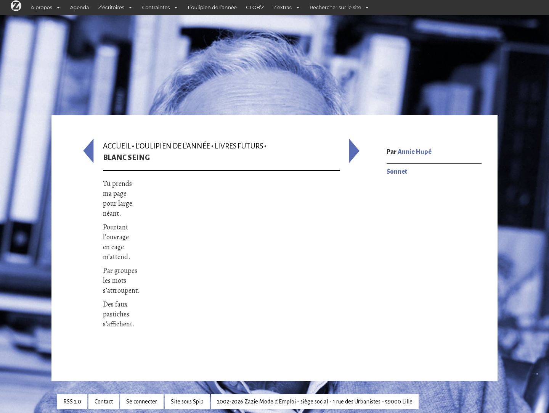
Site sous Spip (187, 401)
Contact (104, 401)
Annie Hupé (415, 151)
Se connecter (141, 401)
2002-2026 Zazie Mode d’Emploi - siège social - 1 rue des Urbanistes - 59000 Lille (315, 401)
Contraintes (156, 7)
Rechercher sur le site (335, 7)
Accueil (117, 146)
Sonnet (397, 171)
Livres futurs (239, 146)
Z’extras (282, 7)
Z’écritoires (111, 7)
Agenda (79, 7)
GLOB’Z (255, 7)
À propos (41, 7)
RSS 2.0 (72, 401)
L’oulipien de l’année (212, 7)
